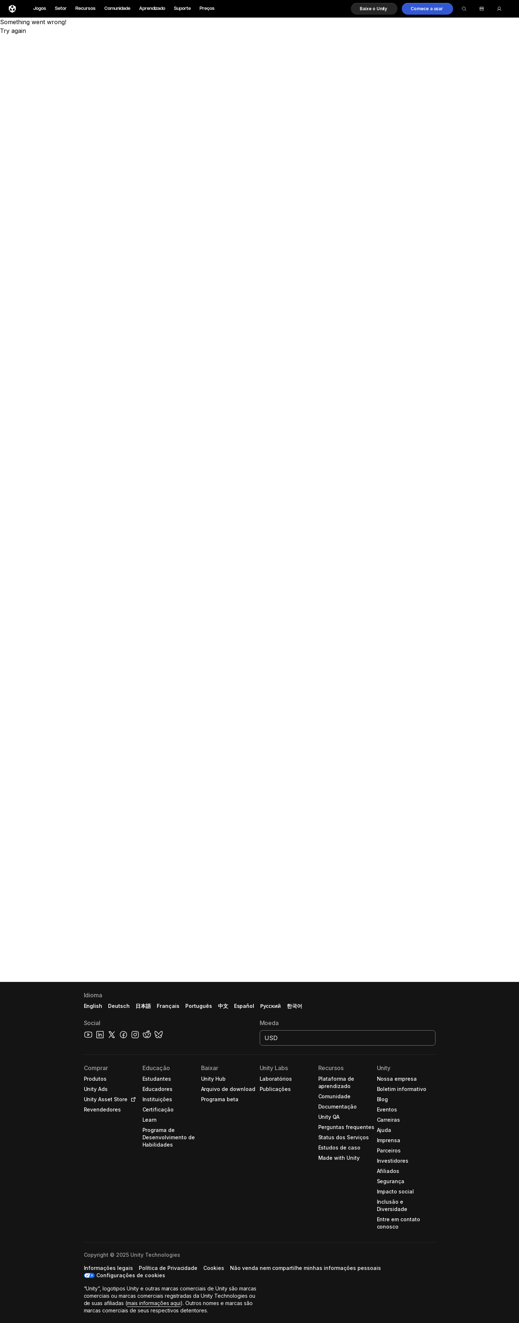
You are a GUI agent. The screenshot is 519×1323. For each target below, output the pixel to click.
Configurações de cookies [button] (130, 1275)
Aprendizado (152, 9)
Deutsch (119, 1006)
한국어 (294, 1006)
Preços (207, 9)
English (93, 1006)
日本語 (143, 1006)
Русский (270, 1006)
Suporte (182, 9)
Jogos (39, 9)
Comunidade (117, 9)
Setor (61, 9)
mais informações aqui (154, 1303)
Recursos (85, 9)
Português (198, 1006)
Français (168, 1006)
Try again (13, 30)
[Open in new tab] (131, 1099)
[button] (374, 9)
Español (244, 1006)
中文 (223, 1006)
